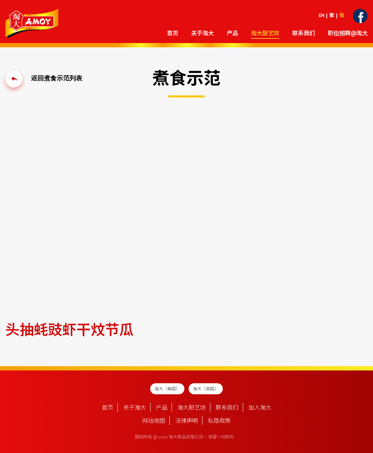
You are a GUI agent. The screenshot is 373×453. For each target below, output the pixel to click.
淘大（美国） (167, 389)
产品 (232, 34)
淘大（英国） (206, 389)
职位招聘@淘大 (348, 34)
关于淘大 (202, 34)
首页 (172, 34)
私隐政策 (219, 421)
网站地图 (153, 421)
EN (321, 16)
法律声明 (186, 421)
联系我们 (303, 34)
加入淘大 (259, 408)
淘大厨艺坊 (265, 34)
